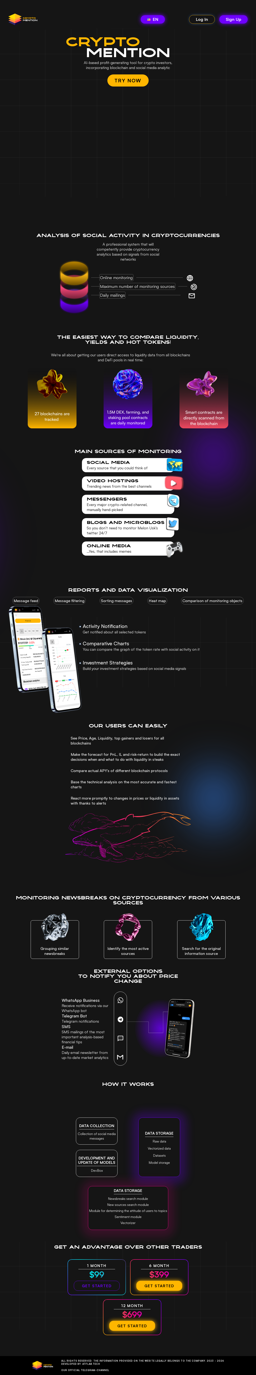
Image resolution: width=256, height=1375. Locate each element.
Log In (202, 19)
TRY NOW (128, 80)
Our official (85, 1370)
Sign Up (233, 19)
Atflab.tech (91, 1363)
